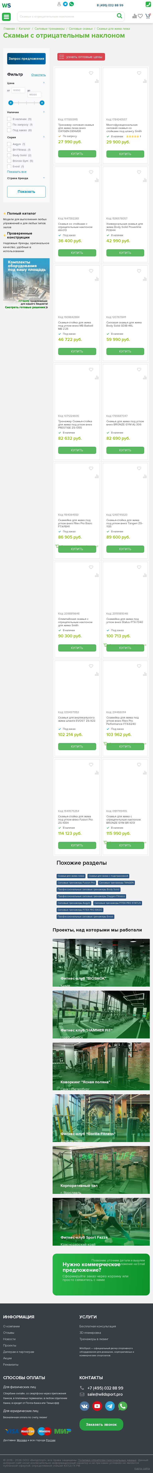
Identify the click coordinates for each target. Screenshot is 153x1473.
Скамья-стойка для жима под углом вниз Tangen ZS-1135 (124, 523)
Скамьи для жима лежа (71, 875)
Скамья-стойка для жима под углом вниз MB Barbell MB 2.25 (75, 326)
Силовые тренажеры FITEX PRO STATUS (117, 903)
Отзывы (8, 1333)
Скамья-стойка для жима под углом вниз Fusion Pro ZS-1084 (75, 819)
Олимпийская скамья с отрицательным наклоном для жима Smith (75, 622)
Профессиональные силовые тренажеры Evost (85, 916)
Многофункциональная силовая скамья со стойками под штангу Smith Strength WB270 (124, 128)
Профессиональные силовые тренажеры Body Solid (88, 889)
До (28, 90)
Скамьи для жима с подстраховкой (108, 875)
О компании (11, 1326)
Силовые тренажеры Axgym (74, 903)
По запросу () (22, 124)
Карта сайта (142, 1468)
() (19, 144)
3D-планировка (90, 1333)
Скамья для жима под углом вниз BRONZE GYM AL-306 (125, 423)
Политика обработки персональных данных (107, 1460)
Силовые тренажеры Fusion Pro (76, 882)
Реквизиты (10, 1365)
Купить (77, 154)
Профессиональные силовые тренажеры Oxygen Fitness (91, 896)
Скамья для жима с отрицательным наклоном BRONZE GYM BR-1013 (123, 819)
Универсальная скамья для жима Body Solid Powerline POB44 (124, 227)
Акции (7, 1358)
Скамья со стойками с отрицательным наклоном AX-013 (75, 227)
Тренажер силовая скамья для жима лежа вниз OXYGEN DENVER (76, 128)
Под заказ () (22, 130)
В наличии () (22, 119)
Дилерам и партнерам (18, 1352)
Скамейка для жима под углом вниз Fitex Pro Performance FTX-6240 (122, 721)
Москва (22, 1440)
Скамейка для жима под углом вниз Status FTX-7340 (124, 620)
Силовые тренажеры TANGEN (116, 882)
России (50, 1440)
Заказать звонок (101, 1424)
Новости (9, 1339)
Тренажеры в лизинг (94, 1339)
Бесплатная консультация (97, 1326)
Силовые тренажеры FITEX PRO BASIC (80, 909)
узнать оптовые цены (84, 57)
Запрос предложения (26, 59)
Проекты (9, 1345)
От (8, 90)
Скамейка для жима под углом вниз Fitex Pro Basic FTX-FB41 (75, 523)
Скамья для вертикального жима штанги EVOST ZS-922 (76, 719)
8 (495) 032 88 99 (110, 5)
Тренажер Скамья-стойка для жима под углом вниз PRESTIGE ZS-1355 (75, 424)
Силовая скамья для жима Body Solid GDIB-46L (124, 324)
